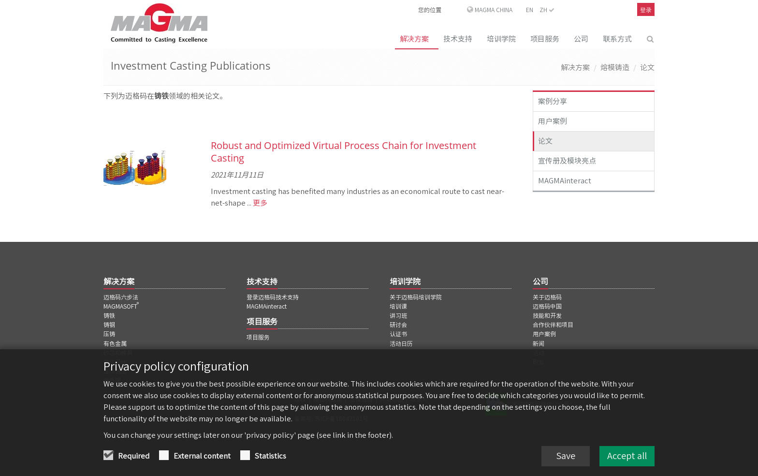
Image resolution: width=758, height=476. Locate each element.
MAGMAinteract (564, 180)
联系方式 (617, 39)
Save (565, 456)
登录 (646, 10)
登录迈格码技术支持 (273, 297)
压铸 (109, 334)
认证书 (398, 334)
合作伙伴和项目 (553, 324)
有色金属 (115, 343)
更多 (259, 203)
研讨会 (398, 324)
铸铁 (109, 315)
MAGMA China (493, 10)
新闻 (538, 343)
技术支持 (457, 39)
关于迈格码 (547, 297)
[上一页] (104, 120)
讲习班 (398, 315)
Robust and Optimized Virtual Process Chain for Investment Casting (343, 151)
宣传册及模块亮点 (567, 160)
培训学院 (501, 39)
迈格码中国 (547, 306)
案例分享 (552, 101)
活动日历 (401, 343)
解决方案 (414, 39)
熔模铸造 (614, 67)
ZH (546, 10)
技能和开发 (547, 315)
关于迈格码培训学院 (416, 297)
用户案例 (552, 121)
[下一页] (510, 120)
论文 (647, 67)
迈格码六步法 (120, 297)
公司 (581, 39)
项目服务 (544, 39)
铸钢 (109, 324)
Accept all (627, 456)
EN (529, 10)
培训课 (398, 306)
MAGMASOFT (121, 306)
